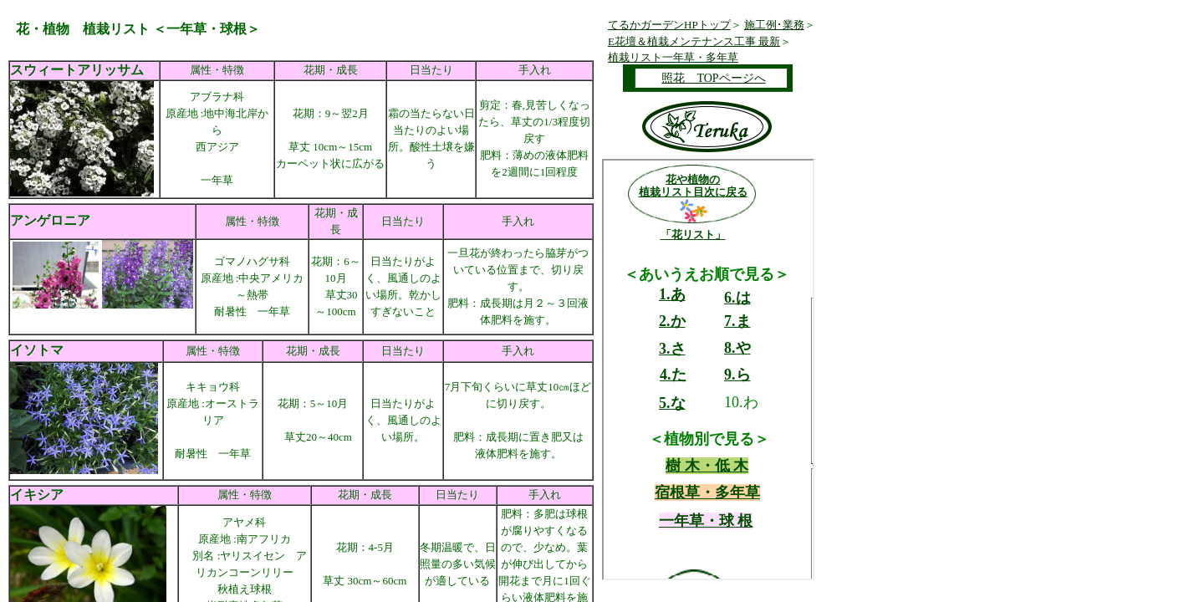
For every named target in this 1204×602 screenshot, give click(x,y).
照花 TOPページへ (713, 78)
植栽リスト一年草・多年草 (673, 57)
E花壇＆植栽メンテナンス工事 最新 (694, 41)
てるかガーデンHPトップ (669, 24)
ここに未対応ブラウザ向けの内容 (708, 369)
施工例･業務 (774, 24)
